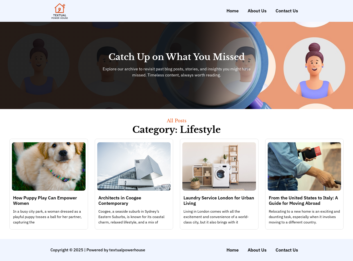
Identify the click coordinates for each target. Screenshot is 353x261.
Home (232, 11)
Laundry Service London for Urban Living (218, 200)
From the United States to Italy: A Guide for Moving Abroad (303, 200)
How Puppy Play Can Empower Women (45, 200)
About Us (257, 11)
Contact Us (287, 11)
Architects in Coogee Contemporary (119, 200)
